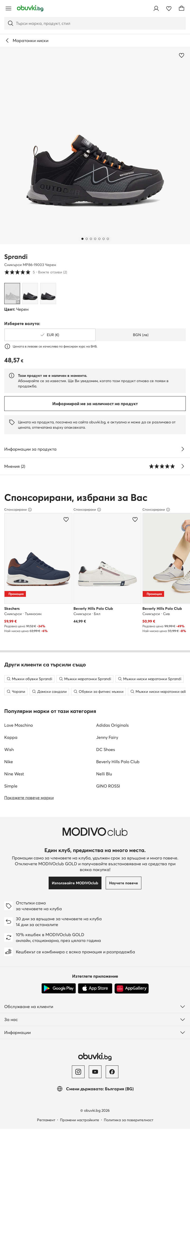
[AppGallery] (131, 997)
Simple (10, 794)
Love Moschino (18, 733)
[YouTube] (95, 1080)
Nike (8, 770)
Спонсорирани (18, 509)
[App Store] (95, 997)
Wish (9, 758)
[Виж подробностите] (182, 449)
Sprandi (16, 256)
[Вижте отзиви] (182, 466)
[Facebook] (112, 1080)
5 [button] (35, 272)
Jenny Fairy (107, 745)
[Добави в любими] (181, 55)
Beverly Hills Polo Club (118, 770)
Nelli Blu (104, 782)
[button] (95, 145)
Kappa (10, 745)
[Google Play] (58, 997)
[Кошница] (181, 8)
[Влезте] (156, 8)
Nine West (14, 782)
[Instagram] (78, 1080)
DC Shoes (105, 758)
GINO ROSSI (108, 794)
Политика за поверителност (128, 1128)
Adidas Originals (112, 733)
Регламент (46, 1128)
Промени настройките (79, 1128)
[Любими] (169, 8)
